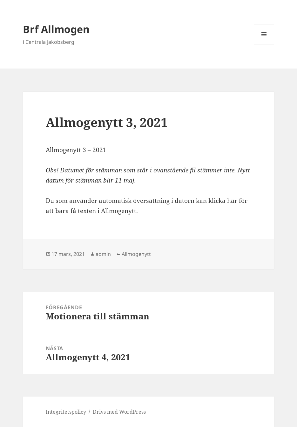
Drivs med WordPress (119, 411)
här (232, 201)
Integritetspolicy (66, 411)
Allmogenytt (136, 253)
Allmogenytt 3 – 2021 (76, 150)
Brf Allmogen (56, 29)
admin (103, 253)
